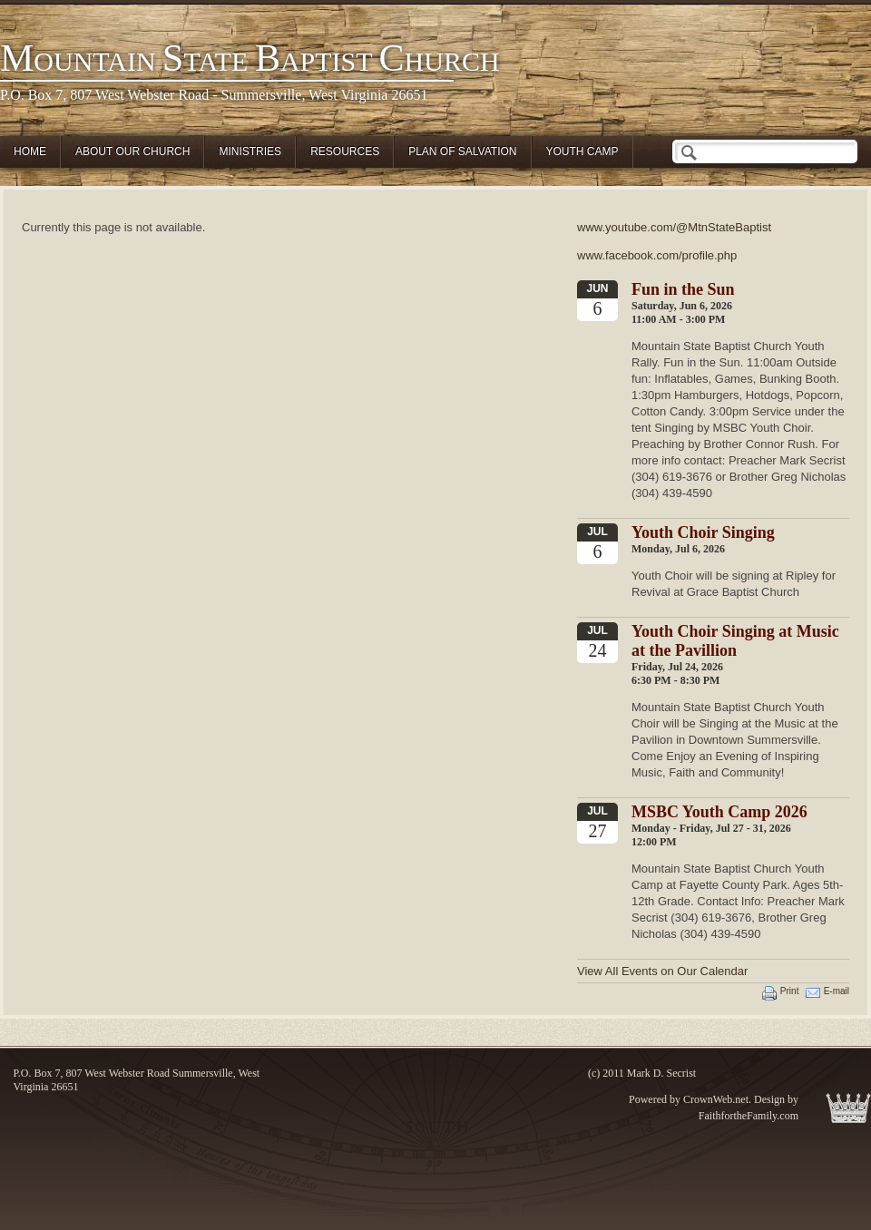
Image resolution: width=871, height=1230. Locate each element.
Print (789, 991)
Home (30, 151)
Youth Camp (582, 151)
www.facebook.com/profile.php (657, 255)
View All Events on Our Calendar (662, 971)
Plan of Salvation (462, 151)
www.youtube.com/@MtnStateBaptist (674, 227)
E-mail (836, 991)
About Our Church (132, 151)
